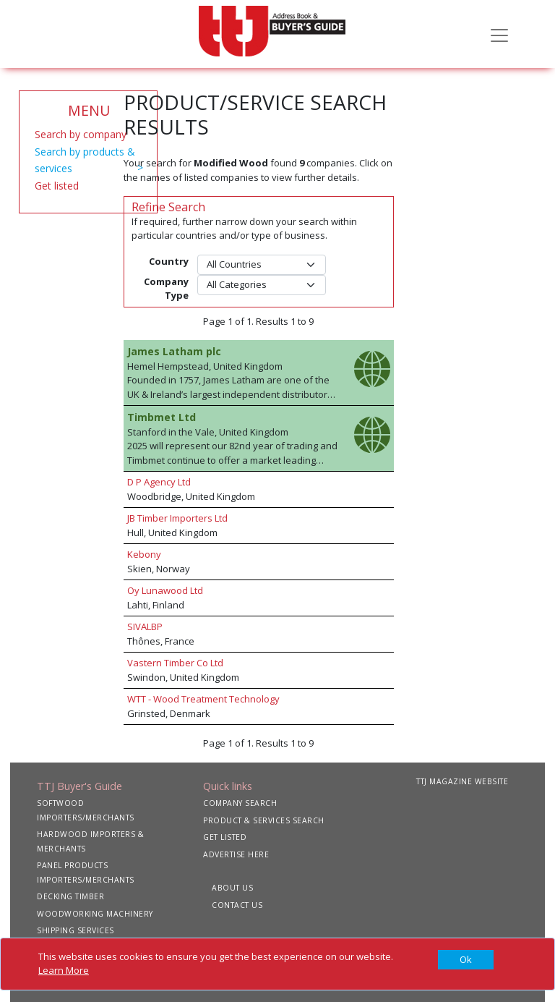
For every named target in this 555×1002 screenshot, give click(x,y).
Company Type (166, 288)
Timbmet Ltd (161, 417)
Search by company (80, 134)
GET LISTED (224, 837)
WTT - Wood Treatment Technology (203, 698)
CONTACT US (237, 905)
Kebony (144, 554)
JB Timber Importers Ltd (177, 518)
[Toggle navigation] (499, 34)
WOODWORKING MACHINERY (95, 914)
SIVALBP (145, 626)
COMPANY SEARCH (240, 803)
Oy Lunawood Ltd (165, 590)
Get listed (57, 185)
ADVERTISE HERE (236, 854)
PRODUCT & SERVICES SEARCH (263, 820)
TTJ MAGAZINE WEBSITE (462, 781)
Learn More (63, 970)
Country (169, 261)
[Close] (466, 960)
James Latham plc (174, 351)
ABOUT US (232, 888)
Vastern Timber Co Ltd (175, 662)
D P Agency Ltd (159, 481)
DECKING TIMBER (70, 896)
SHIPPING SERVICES (75, 930)
